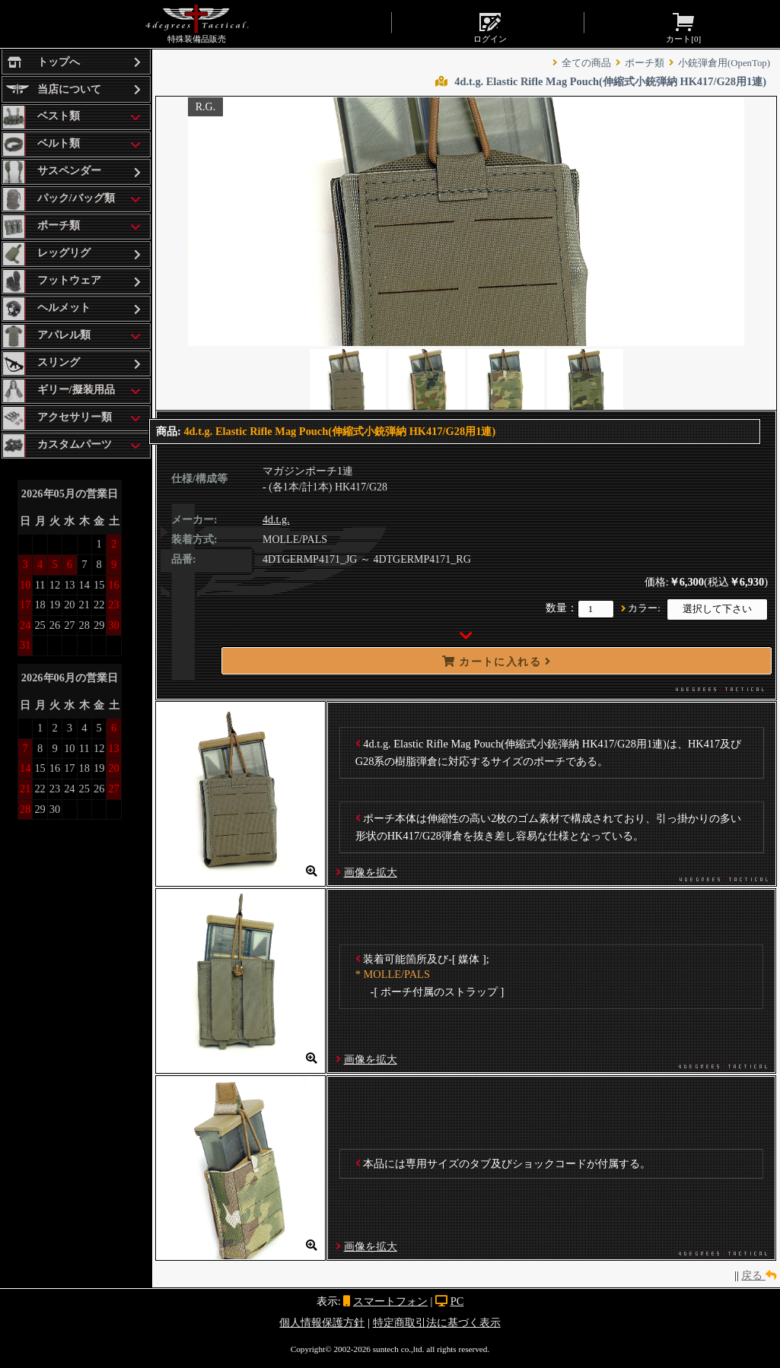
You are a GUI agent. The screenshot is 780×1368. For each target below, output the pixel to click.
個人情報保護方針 (322, 1322)
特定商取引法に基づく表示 (437, 1322)
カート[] (683, 26)
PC (457, 1301)
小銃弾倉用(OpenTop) (724, 63)
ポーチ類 (644, 63)
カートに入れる (497, 661)
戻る (758, 1275)
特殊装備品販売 (196, 23)
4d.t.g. (276, 519)
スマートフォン (390, 1301)
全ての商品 (586, 63)
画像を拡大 (370, 872)
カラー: (644, 608)
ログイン (490, 26)
